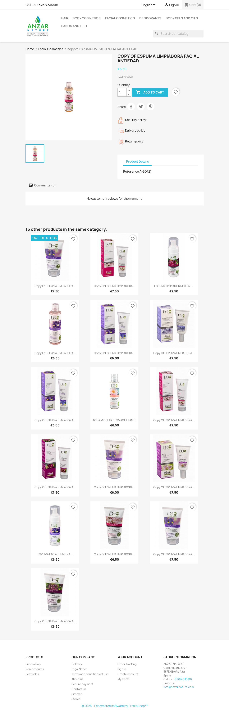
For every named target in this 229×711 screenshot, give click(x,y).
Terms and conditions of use (90, 674)
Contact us (78, 689)
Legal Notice (79, 669)
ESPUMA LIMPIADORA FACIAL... (173, 286)
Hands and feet (74, 26)
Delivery (76, 664)
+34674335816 (47, 5)
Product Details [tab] (137, 162)
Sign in (121, 669)
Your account (129, 657)
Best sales (32, 674)
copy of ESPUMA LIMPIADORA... (55, 286)
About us (77, 679)
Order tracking (127, 664)
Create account (127, 674)
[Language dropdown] (148, 5)
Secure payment (82, 684)
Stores (75, 699)
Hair (64, 18)
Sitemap (76, 694)
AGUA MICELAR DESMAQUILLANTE (114, 420)
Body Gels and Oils (182, 18)
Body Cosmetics (87, 18)
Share (131, 106)
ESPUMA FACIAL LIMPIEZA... (55, 554)
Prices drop (33, 664)
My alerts (123, 679)
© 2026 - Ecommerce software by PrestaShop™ (114, 706)
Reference (131, 171)
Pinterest (150, 106)
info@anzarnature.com (178, 687)
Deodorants (150, 18)
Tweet (141, 106)
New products (34, 669)
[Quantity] (122, 92)
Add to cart (150, 92)
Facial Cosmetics (120, 18)
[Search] (178, 33)
